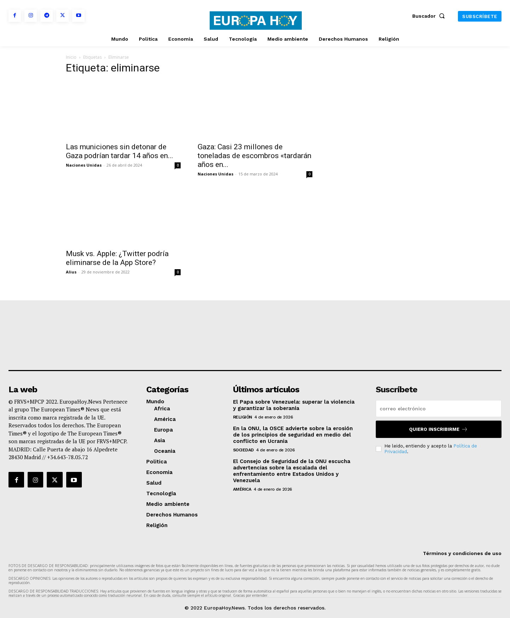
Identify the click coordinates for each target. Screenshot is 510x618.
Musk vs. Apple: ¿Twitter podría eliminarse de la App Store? (117, 258)
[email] (439, 408)
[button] (430, 15)
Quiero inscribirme (438, 429)
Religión (242, 417)
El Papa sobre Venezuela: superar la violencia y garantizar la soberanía (294, 405)
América (242, 489)
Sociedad (243, 449)
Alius (71, 272)
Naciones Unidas (84, 165)
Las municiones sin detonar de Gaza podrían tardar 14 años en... (119, 151)
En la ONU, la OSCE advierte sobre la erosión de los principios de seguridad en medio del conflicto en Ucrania (293, 434)
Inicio (71, 57)
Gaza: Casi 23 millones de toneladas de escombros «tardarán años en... (254, 156)
